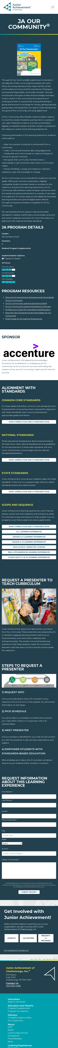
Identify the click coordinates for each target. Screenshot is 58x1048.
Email (5, 811)
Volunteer (28, 938)
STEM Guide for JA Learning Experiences (23, 319)
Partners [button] (12, 1015)
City (3, 831)
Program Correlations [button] (18, 1011)
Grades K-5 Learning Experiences (29, 537)
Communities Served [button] (18, 1033)
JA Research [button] (13, 1036)
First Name (7, 792)
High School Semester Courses (29, 547)
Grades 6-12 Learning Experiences (29, 542)
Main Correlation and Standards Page (29, 422)
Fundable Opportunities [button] (19, 1018)
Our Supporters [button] (15, 1020)
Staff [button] (10, 1027)
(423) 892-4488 (13, 986)
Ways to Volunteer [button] (17, 1002)
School (5, 849)
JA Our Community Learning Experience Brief (26, 303)
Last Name (7, 800)
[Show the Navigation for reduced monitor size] (52, 7)
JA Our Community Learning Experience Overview (28, 306)
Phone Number (9, 820)
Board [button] (11, 1030)
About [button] (11, 1024)
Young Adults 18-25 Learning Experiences (29, 557)
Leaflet (31, 959)
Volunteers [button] (14, 999)
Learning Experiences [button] (20, 1045)
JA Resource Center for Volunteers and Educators (27, 310)
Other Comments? (10, 860)
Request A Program (45, 938)
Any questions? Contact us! (16, 950)
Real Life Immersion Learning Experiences (29, 552)
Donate (12, 938)
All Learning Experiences (29, 532)
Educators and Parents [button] (20, 1006)
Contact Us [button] (12, 983)
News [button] (10, 1041)
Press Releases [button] (15, 1039)
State (4, 839)
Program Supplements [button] (19, 1008)
